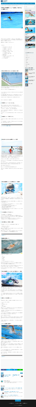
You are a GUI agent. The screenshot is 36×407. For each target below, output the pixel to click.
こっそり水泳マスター (11, 403)
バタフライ (19, 3)
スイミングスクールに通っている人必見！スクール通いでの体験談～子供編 (7, 375)
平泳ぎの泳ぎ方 (26, 25)
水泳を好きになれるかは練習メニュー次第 (6, 50)
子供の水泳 (31, 3)
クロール (10, 3)
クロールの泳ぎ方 (27, 17)
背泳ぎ (16, 3)
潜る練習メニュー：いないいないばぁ (7, 48)
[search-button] (34, 6)
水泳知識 (27, 3)
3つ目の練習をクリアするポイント (7, 52)
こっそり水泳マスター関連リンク (18, 403)
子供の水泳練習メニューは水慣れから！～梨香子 (7, 51)
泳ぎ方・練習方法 (23, 3)
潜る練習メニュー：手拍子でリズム (7, 49)
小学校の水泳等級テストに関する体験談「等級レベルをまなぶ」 (15, 375)
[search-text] (29, 6)
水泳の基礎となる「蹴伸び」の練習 (7, 53)
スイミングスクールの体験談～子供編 (5, 125)
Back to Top (18, 400)
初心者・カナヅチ (6, 3)
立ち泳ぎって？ (3, 356)
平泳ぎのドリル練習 (30, 83)
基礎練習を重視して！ (4, 54)
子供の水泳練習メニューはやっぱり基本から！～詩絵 (8, 55)
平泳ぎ (13, 3)
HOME (2, 3)
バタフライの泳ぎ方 (27, 48)
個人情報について (25, 403)
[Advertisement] (12, 33)
